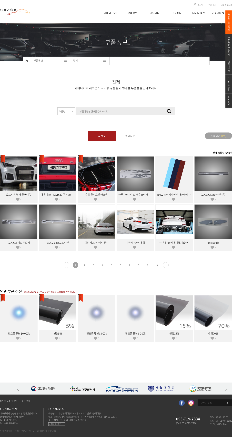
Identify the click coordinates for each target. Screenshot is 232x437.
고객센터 (177, 13)
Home (27, 61)
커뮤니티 (155, 13)
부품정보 (132, 13)
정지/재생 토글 (6, 389)
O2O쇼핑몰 (229, 84)
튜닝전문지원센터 (229, 22)
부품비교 (218, 136)
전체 (75, 60)
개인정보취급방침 (8, 401)
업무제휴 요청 (226, 4)
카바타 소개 (110, 13)
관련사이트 (206, 402)
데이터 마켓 (198, 13)
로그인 (200, 4)
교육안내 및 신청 (221, 13)
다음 (226, 389)
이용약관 (25, 401)
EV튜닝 (229, 101)
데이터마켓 (229, 66)
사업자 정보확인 (55, 424)
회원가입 (212, 4)
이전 (18, 389)
